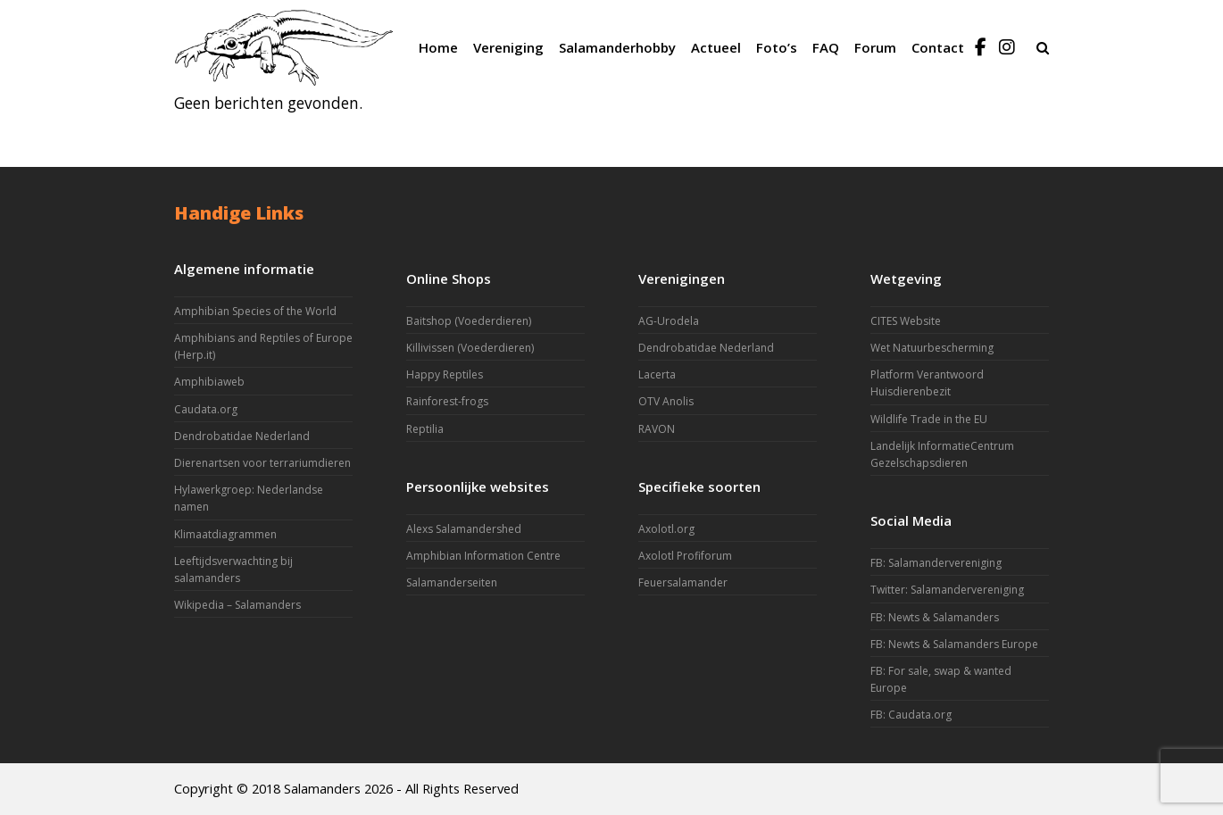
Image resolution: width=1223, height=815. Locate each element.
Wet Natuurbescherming (932, 347)
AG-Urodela (668, 320)
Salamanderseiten (451, 582)
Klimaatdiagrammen (225, 534)
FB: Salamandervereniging (936, 562)
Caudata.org (205, 409)
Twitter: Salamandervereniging (947, 589)
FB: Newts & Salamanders (934, 617)
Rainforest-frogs (447, 401)
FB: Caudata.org (911, 714)
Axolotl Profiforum (685, 555)
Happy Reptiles (444, 374)
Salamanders (322, 788)
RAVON (656, 429)
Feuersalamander (683, 582)
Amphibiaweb (209, 381)
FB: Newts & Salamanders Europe (954, 644)
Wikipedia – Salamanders (237, 604)
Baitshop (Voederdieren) (468, 320)
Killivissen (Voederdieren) (470, 347)
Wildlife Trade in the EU (928, 419)
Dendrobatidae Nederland (242, 436)
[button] (1042, 47)
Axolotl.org (666, 528)
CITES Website (905, 320)
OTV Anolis (666, 401)
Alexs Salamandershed (463, 528)
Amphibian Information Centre (483, 555)
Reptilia (425, 429)
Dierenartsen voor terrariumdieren (262, 462)
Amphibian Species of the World (255, 311)
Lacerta (657, 374)
